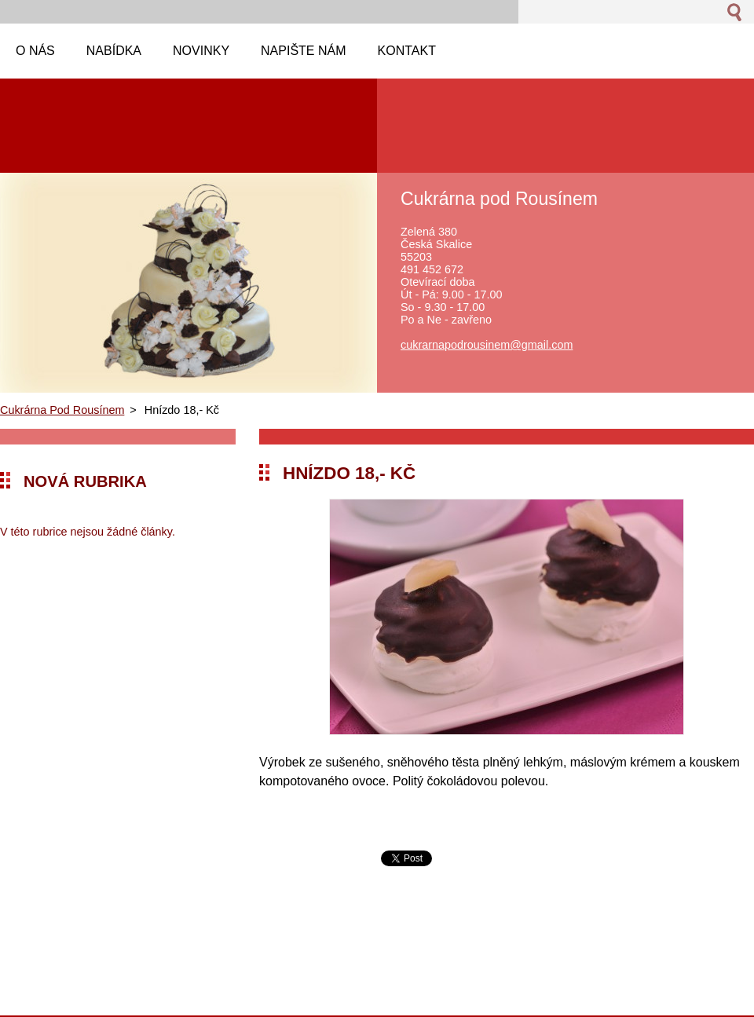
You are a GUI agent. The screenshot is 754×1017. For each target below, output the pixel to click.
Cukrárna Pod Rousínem (62, 410)
